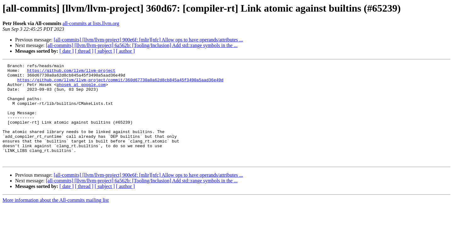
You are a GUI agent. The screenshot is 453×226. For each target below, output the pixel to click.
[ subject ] (105, 51)
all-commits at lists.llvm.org (91, 23)
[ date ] (66, 51)
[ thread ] (84, 51)
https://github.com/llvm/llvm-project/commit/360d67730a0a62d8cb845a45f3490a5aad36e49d (120, 83)
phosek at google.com (81, 89)
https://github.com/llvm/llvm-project (71, 72)
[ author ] (125, 51)
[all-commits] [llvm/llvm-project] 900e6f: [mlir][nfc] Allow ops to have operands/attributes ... (148, 39)
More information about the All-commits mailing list (56, 220)
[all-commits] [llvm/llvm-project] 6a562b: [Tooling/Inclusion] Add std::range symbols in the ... (142, 45)
